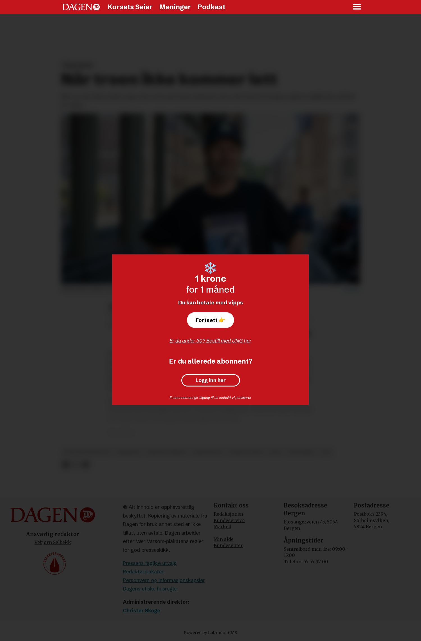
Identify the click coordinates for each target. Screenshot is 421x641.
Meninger (175, 7)
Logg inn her (211, 380)
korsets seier (245, 452)
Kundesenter (228, 545)
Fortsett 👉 (210, 320)
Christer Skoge (141, 610)
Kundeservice (229, 520)
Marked (222, 526)
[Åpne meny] (357, 7)
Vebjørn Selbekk (53, 542)
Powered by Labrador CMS (210, 632)
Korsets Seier (130, 7)
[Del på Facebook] (65, 465)
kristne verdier (166, 452)
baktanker (301, 452)
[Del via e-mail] (85, 465)
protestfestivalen (87, 452)
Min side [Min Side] (224, 539)
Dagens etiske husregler (151, 588)
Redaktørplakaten (143, 571)
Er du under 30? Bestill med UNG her (210, 340)
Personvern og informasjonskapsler (164, 580)
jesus (275, 452)
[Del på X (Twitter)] (75, 465)
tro (326, 452)
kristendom (207, 452)
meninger (128, 452)
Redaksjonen (228, 514)
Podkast (211, 7)
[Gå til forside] (81, 7)
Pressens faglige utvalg (150, 563)
